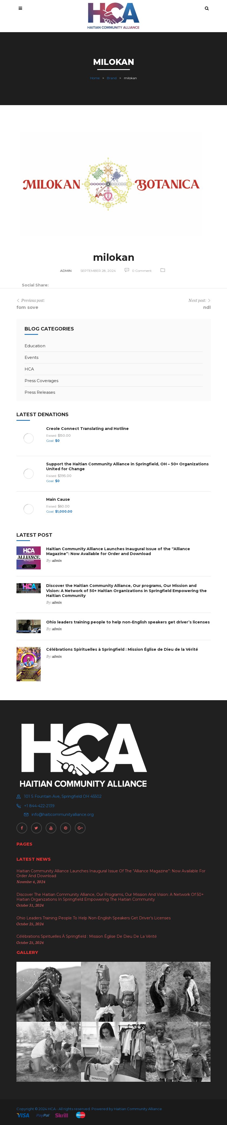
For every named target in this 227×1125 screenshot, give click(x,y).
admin (66, 271)
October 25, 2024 (30, 923)
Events (31, 357)
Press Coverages (41, 380)
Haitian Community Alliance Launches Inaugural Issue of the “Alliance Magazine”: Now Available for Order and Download (118, 551)
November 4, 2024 (30, 881)
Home (95, 78)
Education (35, 345)
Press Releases (40, 392)
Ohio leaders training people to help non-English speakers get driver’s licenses (128, 622)
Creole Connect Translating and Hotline (87, 428)
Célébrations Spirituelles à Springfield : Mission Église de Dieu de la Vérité (122, 649)
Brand (112, 78)
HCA (29, 369)
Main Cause (58, 499)
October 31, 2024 (30, 905)
